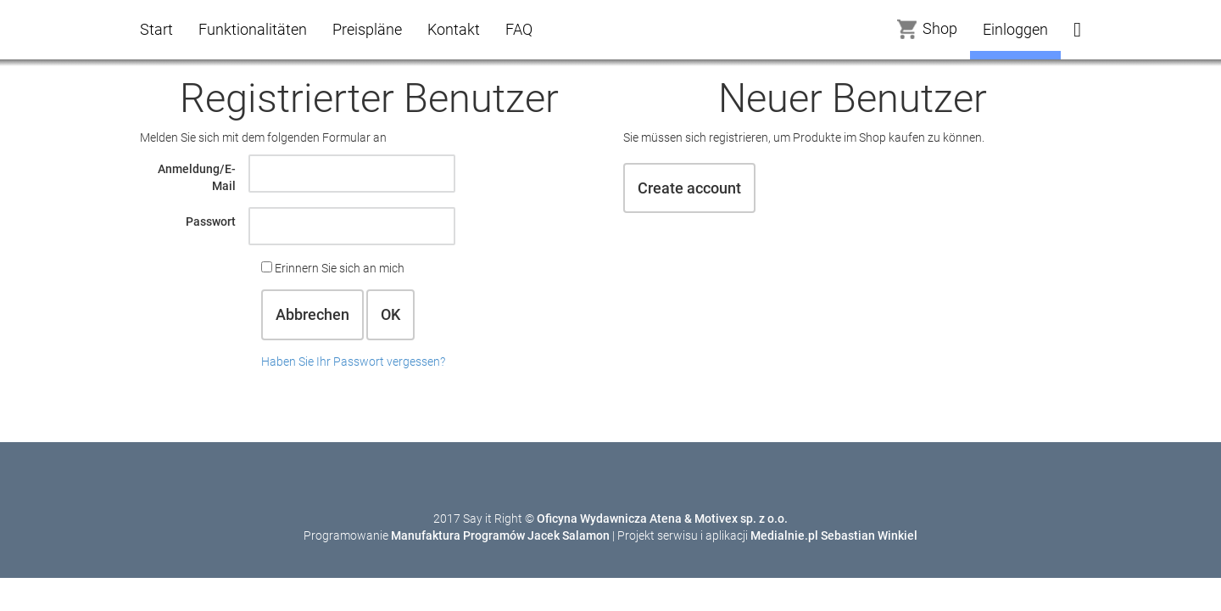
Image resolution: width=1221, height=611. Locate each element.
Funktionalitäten (252, 29)
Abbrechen (312, 314)
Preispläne (367, 29)
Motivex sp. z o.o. (741, 518)
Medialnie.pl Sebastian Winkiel (833, 535)
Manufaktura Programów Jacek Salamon (500, 535)
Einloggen (1015, 29)
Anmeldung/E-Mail (197, 177)
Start (156, 29)
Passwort (211, 221)
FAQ (518, 29)
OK (390, 314)
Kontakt (453, 29)
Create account (689, 188)
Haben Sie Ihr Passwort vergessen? (353, 361)
